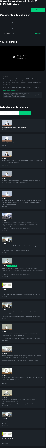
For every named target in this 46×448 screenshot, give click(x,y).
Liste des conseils (38, 10)
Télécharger (38, 23)
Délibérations (6, 33)
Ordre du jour (6, 23)
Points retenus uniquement (9, 113)
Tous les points (25, 113)
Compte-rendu (7, 28)
